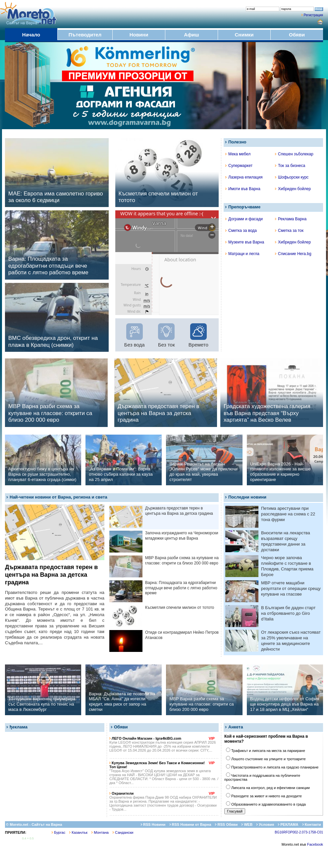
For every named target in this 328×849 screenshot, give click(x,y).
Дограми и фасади (244, 219)
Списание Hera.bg (293, 253)
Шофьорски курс (291, 177)
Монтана (100, 832)
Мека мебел (237, 154)
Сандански (123, 832)
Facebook (315, 844)
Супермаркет (238, 165)
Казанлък (78, 832)
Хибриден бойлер (293, 188)
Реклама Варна (290, 219)
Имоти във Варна (242, 188)
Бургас (58, 832)
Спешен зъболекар (294, 154)
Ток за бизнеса (290, 165)
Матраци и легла (242, 253)
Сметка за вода (241, 230)
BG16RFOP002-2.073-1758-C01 (299, 832)
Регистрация (313, 15)
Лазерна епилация (243, 177)
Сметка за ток (289, 230)
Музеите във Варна (244, 242)
